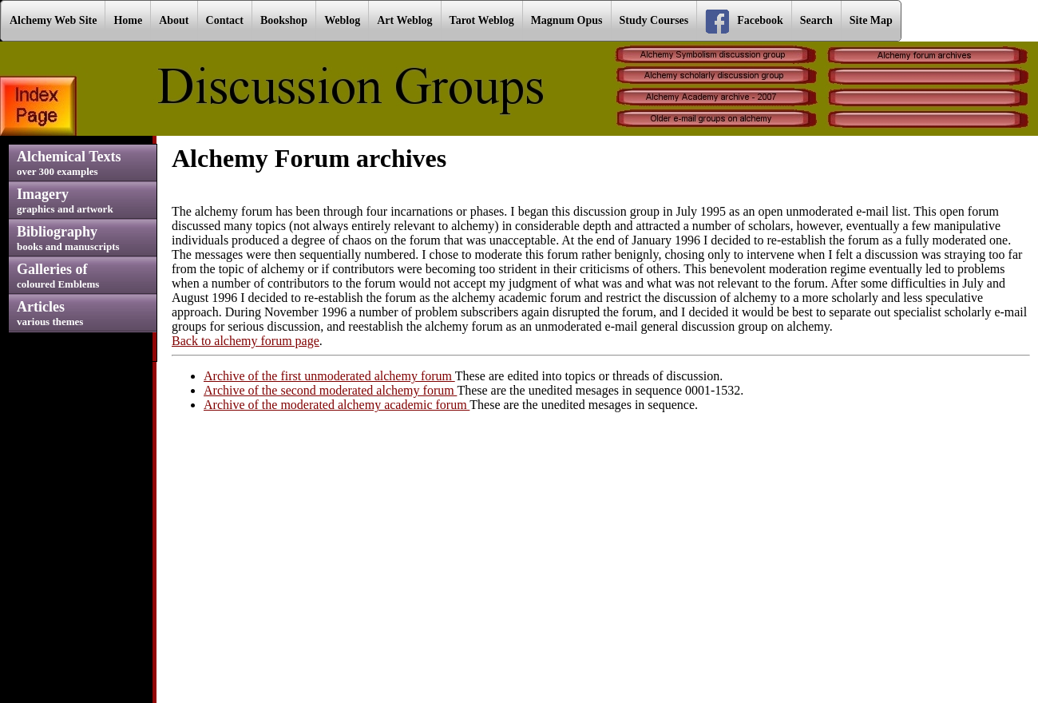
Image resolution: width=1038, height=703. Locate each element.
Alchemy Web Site (53, 20)
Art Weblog (404, 20)
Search (816, 20)
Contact (225, 20)
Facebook (744, 22)
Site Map (871, 20)
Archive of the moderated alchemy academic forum (336, 404)
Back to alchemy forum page (245, 341)
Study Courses (654, 20)
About (173, 20)
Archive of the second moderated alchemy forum (330, 390)
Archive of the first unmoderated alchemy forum (329, 376)
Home (127, 20)
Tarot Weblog (482, 20)
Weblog (342, 20)
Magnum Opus (567, 20)
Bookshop (283, 20)
